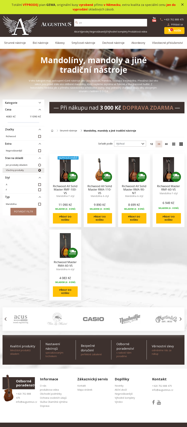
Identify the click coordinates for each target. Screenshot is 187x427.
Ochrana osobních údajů (53, 403)
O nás (43, 391)
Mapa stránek (84, 395)
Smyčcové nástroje (83, 43)
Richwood (11, 136)
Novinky (119, 391)
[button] (6, 324)
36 (159, 144)
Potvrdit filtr (23, 211)
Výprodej (84, 31)
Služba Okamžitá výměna (53, 407)
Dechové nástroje (113, 43)
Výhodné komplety (117, 31)
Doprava (44, 411)
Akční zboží (121, 395)
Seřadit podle (105, 143)
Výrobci (119, 407)
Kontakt (81, 391)
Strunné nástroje (15, 43)
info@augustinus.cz (26, 407)
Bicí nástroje (40, 43)
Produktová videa (137, 31)
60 (166, 144)
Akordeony (138, 43)
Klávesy (60, 43)
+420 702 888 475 (162, 391)
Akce (76, 31)
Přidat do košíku (65, 219)
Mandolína (11, 204)
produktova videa (49, 395)
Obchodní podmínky (51, 399)
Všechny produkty (15, 170)
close (182, 5)
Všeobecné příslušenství (167, 43)
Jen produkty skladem (16, 165)
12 (151, 144)
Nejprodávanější (98, 31)
